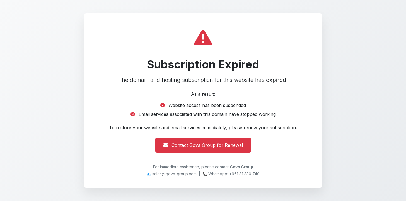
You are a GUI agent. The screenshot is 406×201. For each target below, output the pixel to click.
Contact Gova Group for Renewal (203, 145)
